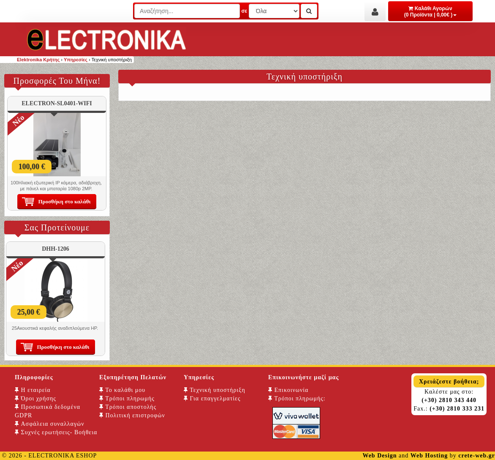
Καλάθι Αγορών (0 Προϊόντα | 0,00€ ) (430, 11)
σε (244, 11)
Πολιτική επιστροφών (132, 415)
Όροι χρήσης (35, 398)
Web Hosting (429, 455)
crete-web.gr (476, 455)
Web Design (379, 455)
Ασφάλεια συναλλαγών (49, 424)
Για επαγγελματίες (212, 398)
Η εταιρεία (33, 390)
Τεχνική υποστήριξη (214, 390)
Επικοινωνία (288, 390)
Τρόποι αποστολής (127, 407)
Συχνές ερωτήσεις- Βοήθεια (56, 432)
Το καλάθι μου (122, 390)
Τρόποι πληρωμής (127, 398)
